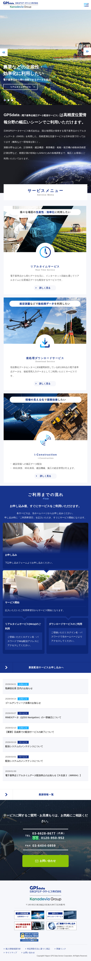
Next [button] (87, 51)
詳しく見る (44, 288)
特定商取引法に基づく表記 (38, 949)
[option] (45, 57)
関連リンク (61, 949)
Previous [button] (4, 52)
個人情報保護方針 (13, 949)
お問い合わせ (48, 861)
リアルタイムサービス (21, 86)
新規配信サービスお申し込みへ (45, 666)
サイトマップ (11, 952)
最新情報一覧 (45, 793)
